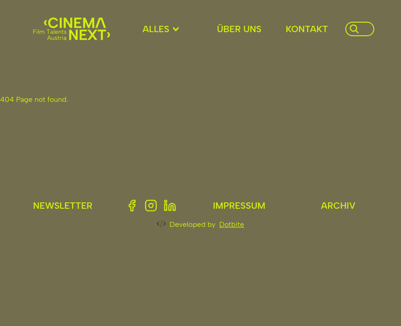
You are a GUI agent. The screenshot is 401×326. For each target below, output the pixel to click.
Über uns (239, 29)
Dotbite (231, 224)
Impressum (239, 205)
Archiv (338, 205)
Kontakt (307, 29)
